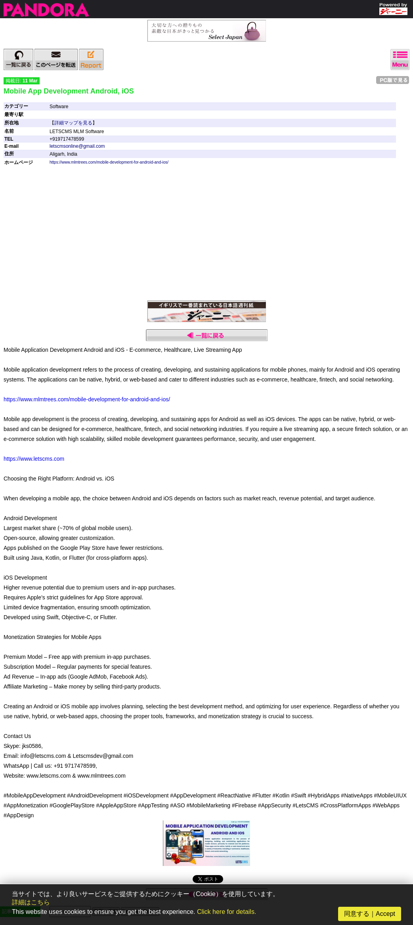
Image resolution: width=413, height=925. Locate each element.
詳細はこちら (31, 902)
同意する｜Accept (369, 913)
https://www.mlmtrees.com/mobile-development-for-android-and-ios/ (109, 162)
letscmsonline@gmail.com (77, 146)
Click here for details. (226, 911)
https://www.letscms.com (34, 459)
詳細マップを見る (73, 123)
